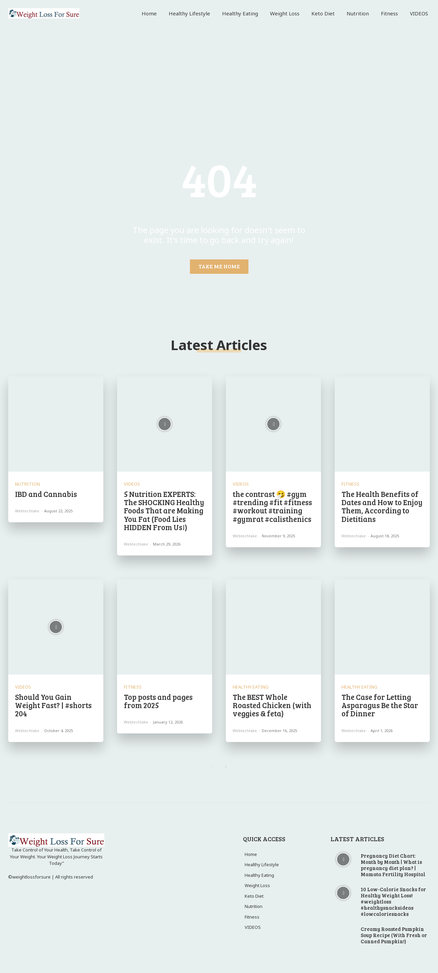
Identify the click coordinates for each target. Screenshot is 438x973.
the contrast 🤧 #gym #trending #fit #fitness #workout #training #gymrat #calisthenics (272, 506)
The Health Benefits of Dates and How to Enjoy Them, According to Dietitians (382, 506)
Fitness (350, 484)
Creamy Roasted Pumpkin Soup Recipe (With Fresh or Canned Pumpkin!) (394, 935)
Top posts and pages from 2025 (158, 701)
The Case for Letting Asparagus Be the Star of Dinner (380, 705)
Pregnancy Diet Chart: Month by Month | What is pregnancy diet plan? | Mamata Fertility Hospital (393, 865)
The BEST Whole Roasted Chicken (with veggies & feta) (272, 705)
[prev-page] (212, 766)
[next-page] (225, 766)
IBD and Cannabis (47, 494)
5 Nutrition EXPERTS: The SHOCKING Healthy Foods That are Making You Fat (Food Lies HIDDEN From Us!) (164, 510)
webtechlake (27, 510)
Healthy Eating (251, 687)
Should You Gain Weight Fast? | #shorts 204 (53, 705)
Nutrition (27, 484)
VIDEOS (132, 484)
